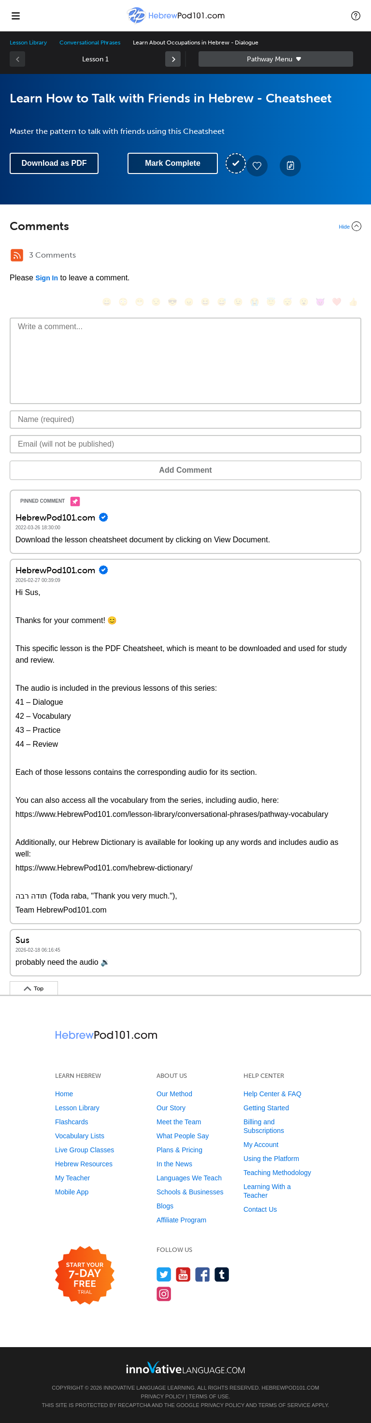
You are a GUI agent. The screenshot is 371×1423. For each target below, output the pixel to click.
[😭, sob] (254, 302)
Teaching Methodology (277, 1172)
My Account (260, 1144)
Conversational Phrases (89, 42)
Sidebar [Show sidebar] (276, 59)
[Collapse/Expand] (185, 226)
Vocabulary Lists (79, 1136)
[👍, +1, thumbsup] (353, 302)
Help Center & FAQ (272, 1094)
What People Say (183, 1136)
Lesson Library (28, 42)
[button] (356, 15)
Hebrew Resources (84, 1164)
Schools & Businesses (190, 1192)
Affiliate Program (181, 1220)
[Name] (185, 419)
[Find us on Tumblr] (221, 1274)
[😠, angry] (189, 302)
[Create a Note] (290, 165)
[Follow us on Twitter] (164, 1274)
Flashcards (71, 1122)
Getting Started (266, 1108)
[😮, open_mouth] (304, 302)
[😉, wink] (238, 302)
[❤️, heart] (336, 302)
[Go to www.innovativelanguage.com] (185, 1367)
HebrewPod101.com (290, 1388)
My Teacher (72, 1178)
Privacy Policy (163, 1396)
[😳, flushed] (123, 302)
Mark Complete (172, 163)
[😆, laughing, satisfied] (205, 302)
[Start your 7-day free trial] (84, 1276)
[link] (173, 59)
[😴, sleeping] (287, 302)
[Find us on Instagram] (164, 1293)
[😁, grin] (139, 302)
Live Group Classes (84, 1150)
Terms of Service (284, 1405)
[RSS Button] (17, 255)
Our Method (174, 1094)
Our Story (171, 1108)
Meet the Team (179, 1122)
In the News (174, 1164)
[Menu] (15, 15)
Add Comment (185, 470)
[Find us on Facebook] (202, 1274)
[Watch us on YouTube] (183, 1274)
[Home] (177, 22)
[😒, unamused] (156, 302)
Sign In (46, 278)
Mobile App (71, 1192)
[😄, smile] (107, 302)
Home (64, 1094)
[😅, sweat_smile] (222, 302)
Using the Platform (271, 1158)
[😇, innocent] (271, 302)
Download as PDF (53, 163)
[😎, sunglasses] (172, 302)
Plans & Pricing (179, 1150)
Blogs (165, 1206)
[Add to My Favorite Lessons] (257, 165)
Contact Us (260, 1209)
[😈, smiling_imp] (320, 302)
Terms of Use (209, 1396)
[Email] (185, 444)
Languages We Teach (189, 1178)
